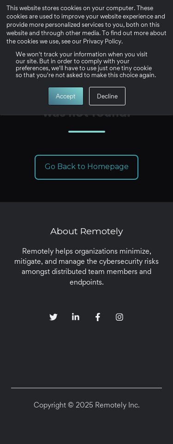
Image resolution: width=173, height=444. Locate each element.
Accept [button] (66, 96)
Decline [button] (107, 96)
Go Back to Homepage (87, 166)
